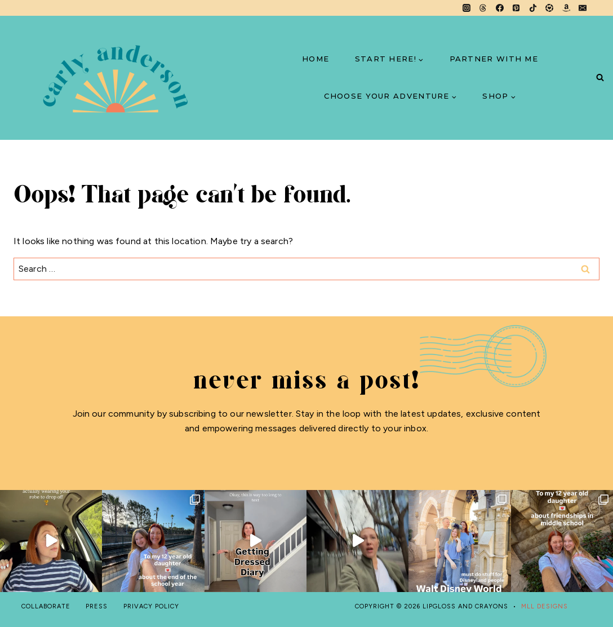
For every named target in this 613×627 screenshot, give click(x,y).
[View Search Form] (599, 78)
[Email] (582, 8)
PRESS (97, 606)
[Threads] (483, 8)
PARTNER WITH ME (494, 58)
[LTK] (549, 8)
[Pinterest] (516, 8)
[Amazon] (566, 8)
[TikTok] (533, 8)
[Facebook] (500, 8)
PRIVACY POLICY (151, 606)
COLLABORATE (45, 606)
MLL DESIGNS (544, 606)
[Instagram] (466, 8)
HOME (315, 58)
